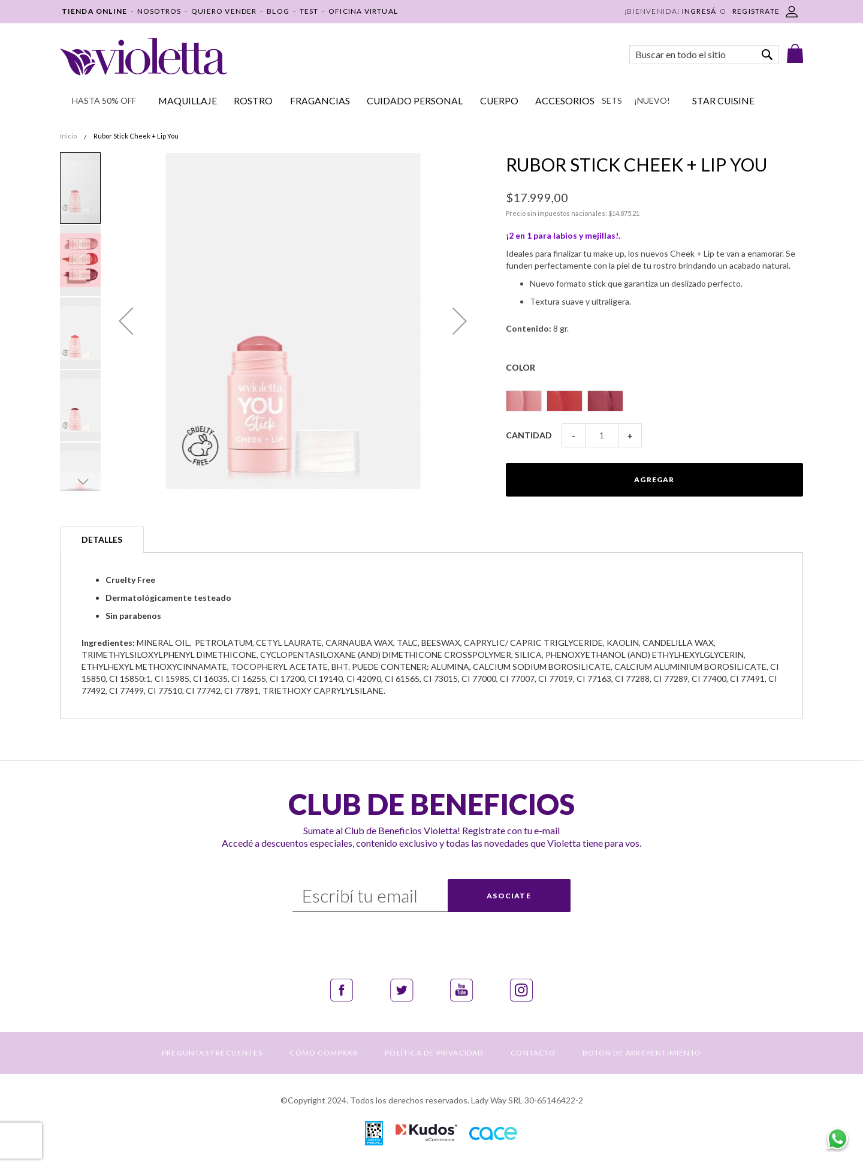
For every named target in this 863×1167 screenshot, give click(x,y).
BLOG (278, 11)
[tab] (102, 540)
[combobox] (704, 54)
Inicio (68, 136)
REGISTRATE (756, 11)
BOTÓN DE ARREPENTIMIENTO (642, 1052)
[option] (524, 400)
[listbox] (654, 395)
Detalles (102, 539)
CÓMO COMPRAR (323, 1052)
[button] (126, 321)
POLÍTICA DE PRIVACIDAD (434, 1052)
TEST (309, 11)
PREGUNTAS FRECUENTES (212, 1052)
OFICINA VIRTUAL (363, 11)
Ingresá (699, 11)
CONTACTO (533, 1052)
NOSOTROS (159, 11)
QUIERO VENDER (224, 11)
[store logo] (143, 56)
